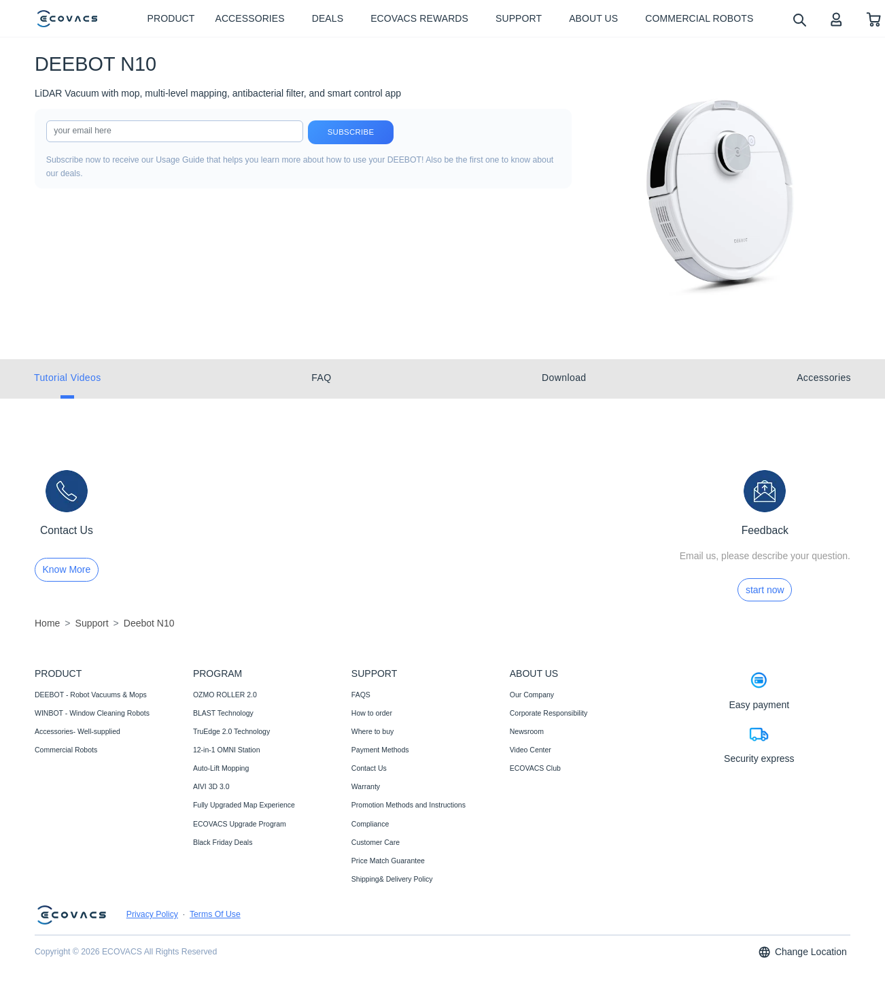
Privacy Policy (152, 914)
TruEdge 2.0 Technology (231, 731)
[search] (799, 19)
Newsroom (527, 731)
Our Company (532, 694)
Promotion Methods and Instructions (408, 805)
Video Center (530, 750)
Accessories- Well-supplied (77, 731)
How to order (371, 713)
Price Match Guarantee (388, 860)
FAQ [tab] (321, 377)
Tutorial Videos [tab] (67, 377)
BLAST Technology (223, 713)
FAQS (360, 694)
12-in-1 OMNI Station (226, 750)
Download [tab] (564, 377)
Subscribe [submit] (351, 132)
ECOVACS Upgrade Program (239, 824)
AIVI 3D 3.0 (211, 786)
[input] (174, 131)
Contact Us (369, 768)
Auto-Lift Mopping (221, 768)
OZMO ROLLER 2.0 (225, 694)
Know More (67, 569)
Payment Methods (380, 750)
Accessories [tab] (824, 377)
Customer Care (375, 842)
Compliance (370, 824)
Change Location (802, 952)
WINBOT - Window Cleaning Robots (92, 713)
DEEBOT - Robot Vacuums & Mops (91, 694)
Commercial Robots (66, 750)
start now (765, 589)
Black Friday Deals (223, 842)
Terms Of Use (215, 914)
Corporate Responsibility (548, 713)
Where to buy (372, 731)
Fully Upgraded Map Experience (244, 805)
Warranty (365, 786)
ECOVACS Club (535, 768)
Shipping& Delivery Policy (392, 879)
